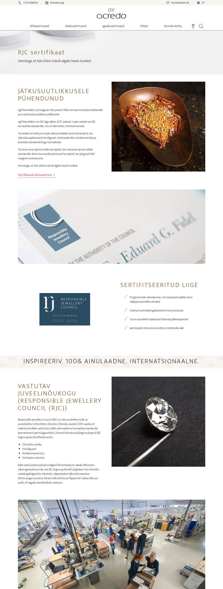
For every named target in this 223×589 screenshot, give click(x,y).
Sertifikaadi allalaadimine (36, 175)
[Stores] (193, 25)
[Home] (111, 13)
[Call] (28, 2)
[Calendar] (51, 2)
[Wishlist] (178, 2)
